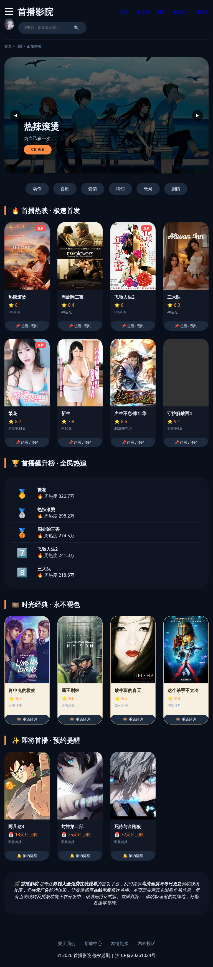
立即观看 (38, 150)
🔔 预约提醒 (27, 856)
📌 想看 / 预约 (27, 326)
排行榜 (202, 12)
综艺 (162, 12)
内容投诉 (146, 943)
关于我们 (66, 943)
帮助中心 (93, 943)
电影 (124, 12)
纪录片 (180, 12)
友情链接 (120, 943)
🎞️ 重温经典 (27, 719)
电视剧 (143, 12)
